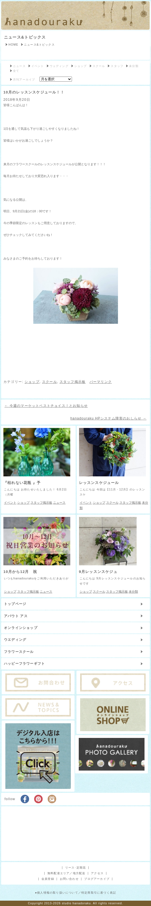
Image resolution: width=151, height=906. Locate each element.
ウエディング (15, 640)
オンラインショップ (21, 628)
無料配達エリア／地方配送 (66, 873)
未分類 (134, 66)
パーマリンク (100, 382)
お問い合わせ (69, 878)
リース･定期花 (75, 867)
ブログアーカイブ (97, 878)
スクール (99, 66)
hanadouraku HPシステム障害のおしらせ (108, 418)
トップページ (15, 604)
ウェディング (59, 66)
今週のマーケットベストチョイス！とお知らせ (46, 406)
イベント (37, 66)
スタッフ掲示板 (73, 382)
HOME (13, 44)
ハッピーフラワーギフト (24, 664)
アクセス (97, 873)
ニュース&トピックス (25, 37)
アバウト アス (16, 616)
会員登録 (47, 878)
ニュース (19, 66)
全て (16, 70)
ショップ (80, 66)
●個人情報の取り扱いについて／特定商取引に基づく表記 (75, 892)
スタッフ (117, 66)
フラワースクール (19, 652)
